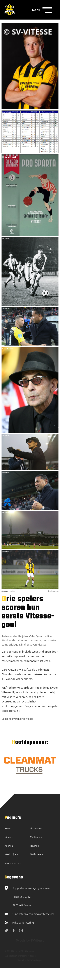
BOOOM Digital (34, 960)
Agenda (9, 845)
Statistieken (36, 854)
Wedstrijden (11, 854)
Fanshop (34, 845)
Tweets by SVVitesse (30, 940)
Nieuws (8, 837)
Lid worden (36, 828)
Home (8, 828)
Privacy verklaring (23, 922)
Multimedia (36, 837)
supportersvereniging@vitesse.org (33, 914)
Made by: (21, 960)
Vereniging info (13, 862)
